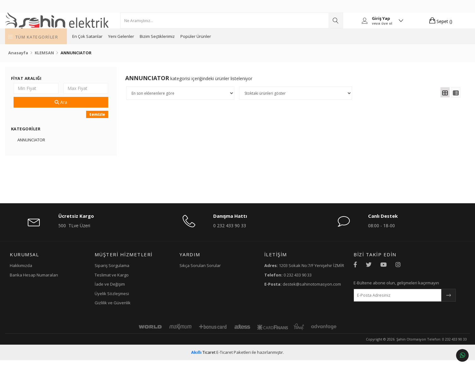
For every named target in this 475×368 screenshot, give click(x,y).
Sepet (414, 24)
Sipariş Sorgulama (131, 273)
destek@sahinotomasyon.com (290, 300)
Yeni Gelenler (166, 44)
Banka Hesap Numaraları (64, 282)
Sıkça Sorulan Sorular (207, 273)
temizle (113, 122)
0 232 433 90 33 (233, 233)
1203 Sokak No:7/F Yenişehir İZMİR (294, 276)
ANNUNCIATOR (61, 148)
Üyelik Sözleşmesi (131, 301)
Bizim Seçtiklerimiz (201, 44)
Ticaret (203, 360)
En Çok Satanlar (132, 44)
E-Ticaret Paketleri (233, 360)
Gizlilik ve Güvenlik (132, 310)
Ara (83, 110)
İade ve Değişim (129, 292)
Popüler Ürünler (240, 44)
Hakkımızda (51, 273)
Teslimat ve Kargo (131, 282)
